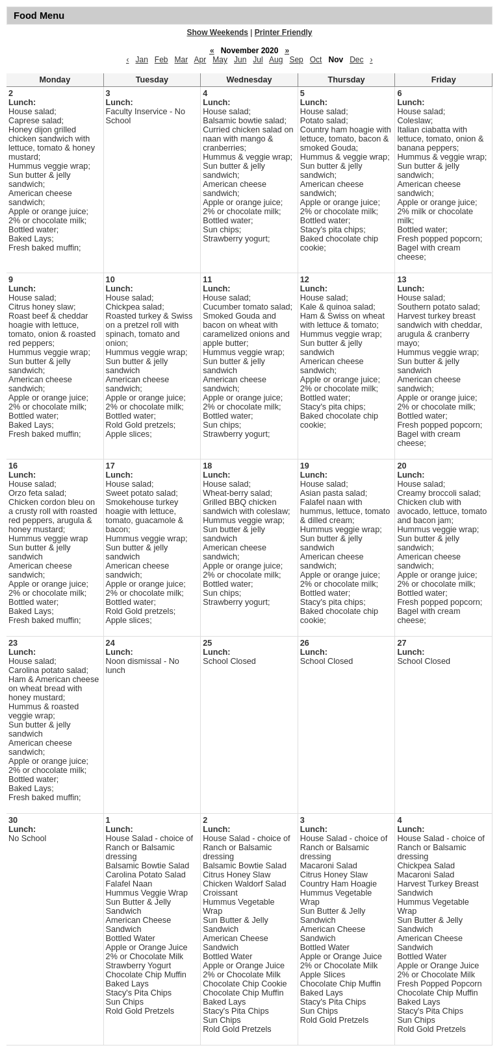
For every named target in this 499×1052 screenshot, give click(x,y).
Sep (296, 59)
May (219, 59)
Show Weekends (217, 32)
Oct (316, 59)
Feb (161, 59)
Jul (257, 59)
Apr (200, 59)
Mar (181, 59)
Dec (356, 59)
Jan (141, 59)
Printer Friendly (284, 32)
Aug (276, 59)
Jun (240, 59)
